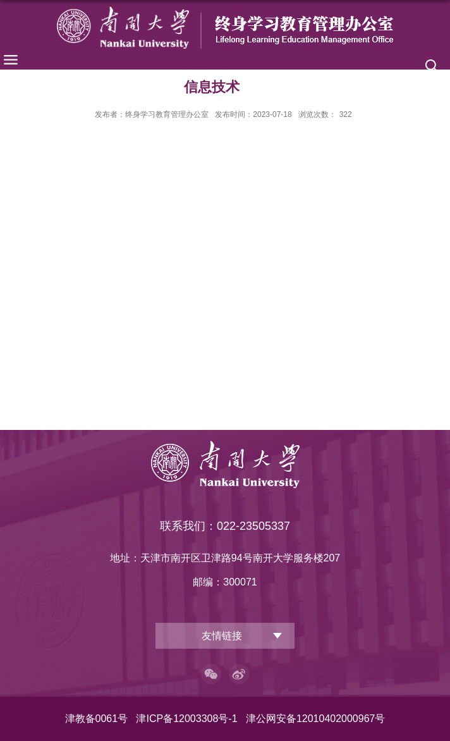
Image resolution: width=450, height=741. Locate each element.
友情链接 (222, 635)
